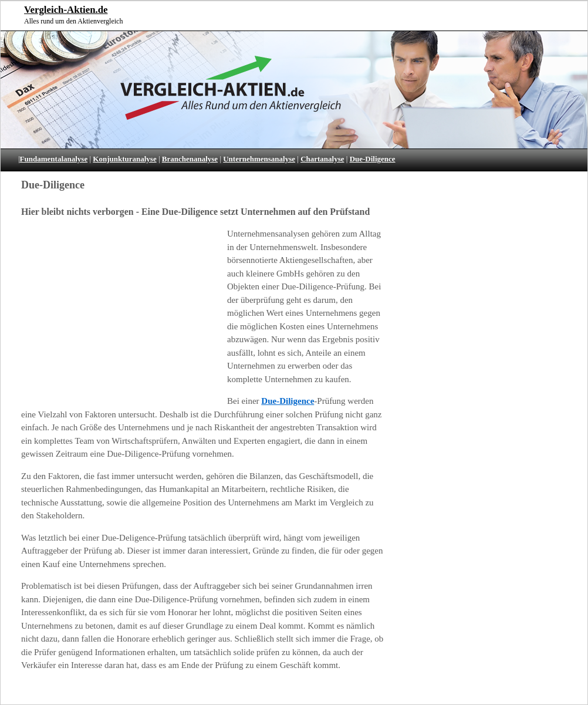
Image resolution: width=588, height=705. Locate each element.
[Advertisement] (116, 314)
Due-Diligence (373, 158)
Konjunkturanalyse (124, 158)
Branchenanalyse (190, 158)
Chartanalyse (322, 158)
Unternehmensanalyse (259, 158)
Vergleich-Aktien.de (65, 9)
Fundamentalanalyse (54, 158)
